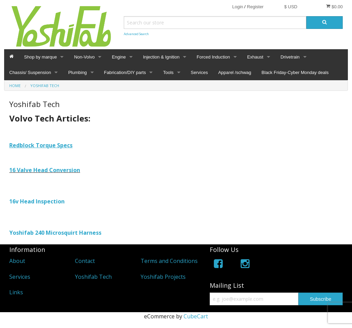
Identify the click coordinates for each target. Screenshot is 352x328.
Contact (85, 261)
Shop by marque (40, 57)
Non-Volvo (84, 57)
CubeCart (196, 316)
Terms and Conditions (169, 261)
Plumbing (77, 72)
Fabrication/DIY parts (125, 72)
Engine (118, 57)
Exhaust (255, 57)
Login (237, 6)
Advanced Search (136, 34)
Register (255, 6)
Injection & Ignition (161, 57)
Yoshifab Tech (93, 277)
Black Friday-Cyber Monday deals (295, 72)
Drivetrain (290, 57)
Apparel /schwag (234, 72)
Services (199, 72)
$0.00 (334, 6)
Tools (168, 72)
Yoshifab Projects (163, 277)
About (17, 261)
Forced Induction (213, 57)
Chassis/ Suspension (30, 72)
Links (16, 292)
